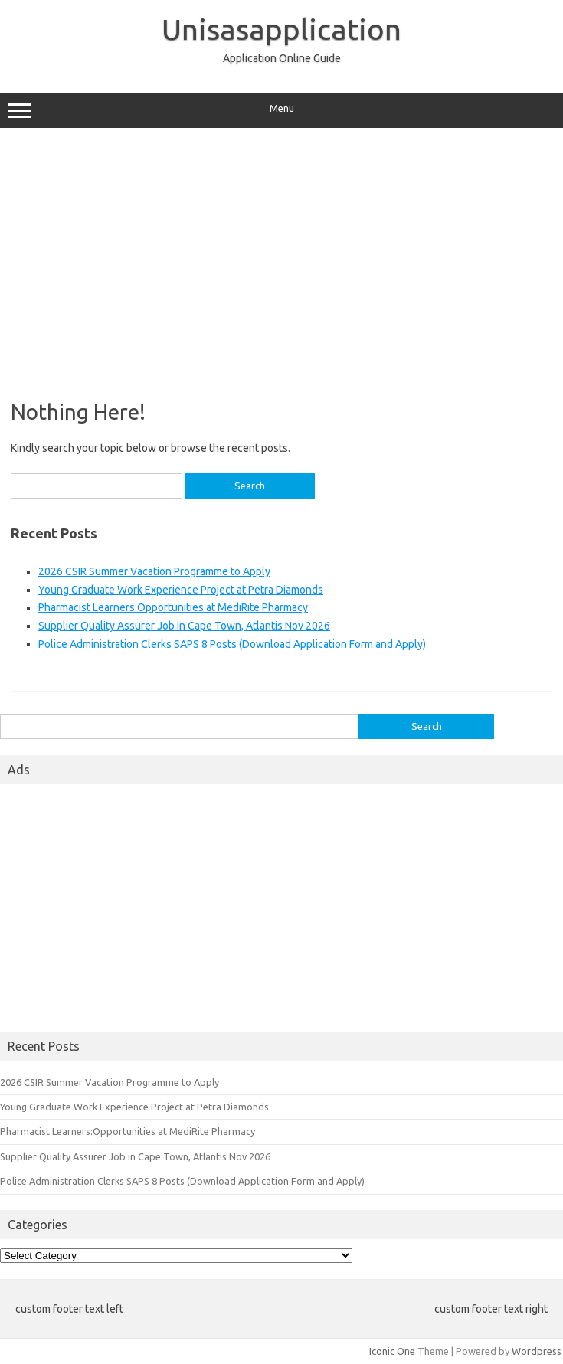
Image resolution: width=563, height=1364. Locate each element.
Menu (281, 110)
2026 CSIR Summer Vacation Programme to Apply (154, 571)
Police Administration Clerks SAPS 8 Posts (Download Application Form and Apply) (232, 644)
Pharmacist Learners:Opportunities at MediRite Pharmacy (173, 607)
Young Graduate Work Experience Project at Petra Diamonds (180, 590)
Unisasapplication (281, 29)
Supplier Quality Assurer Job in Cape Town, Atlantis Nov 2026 (184, 626)
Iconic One (392, 1351)
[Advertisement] (281, 258)
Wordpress (536, 1351)
